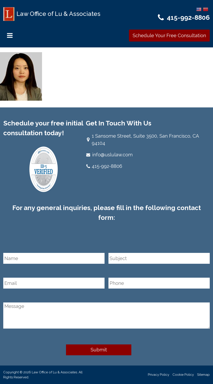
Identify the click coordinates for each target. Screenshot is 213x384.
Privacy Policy (158, 375)
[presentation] (36, 239)
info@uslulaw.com (112, 154)
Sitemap (203, 375)
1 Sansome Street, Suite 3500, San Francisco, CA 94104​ (145, 139)
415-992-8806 (188, 17)
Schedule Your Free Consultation (169, 35)
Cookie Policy (183, 375)
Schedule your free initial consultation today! (43, 128)
